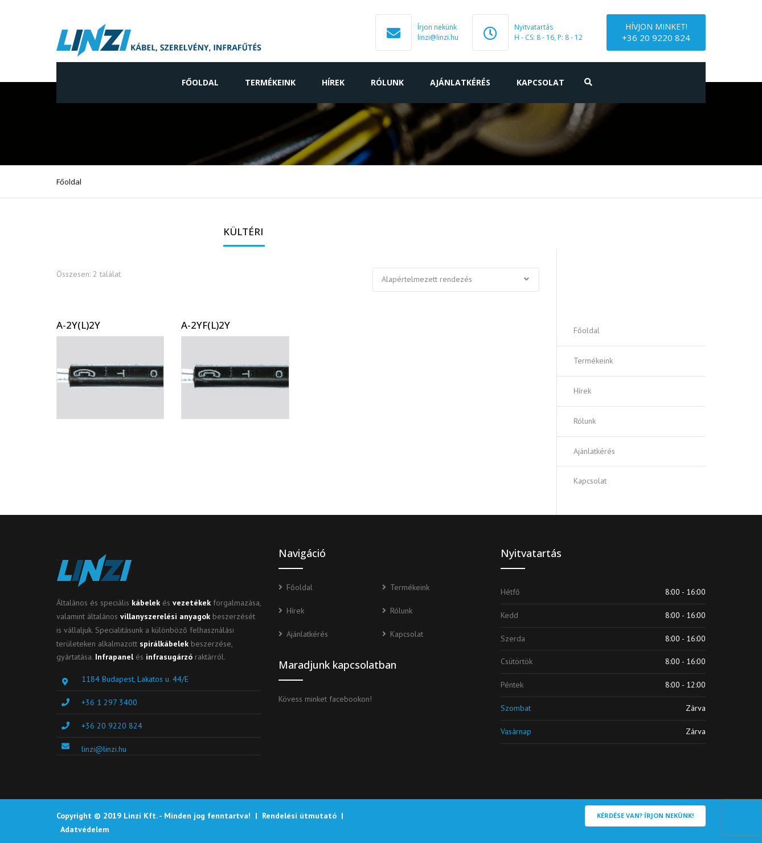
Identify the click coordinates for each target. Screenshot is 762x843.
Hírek (333, 82)
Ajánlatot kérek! (639, 282)
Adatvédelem (84, 829)
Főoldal (200, 82)
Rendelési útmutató (299, 816)
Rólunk (387, 82)
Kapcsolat (540, 82)
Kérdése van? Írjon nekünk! (645, 815)
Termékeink (270, 82)
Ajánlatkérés (460, 82)
